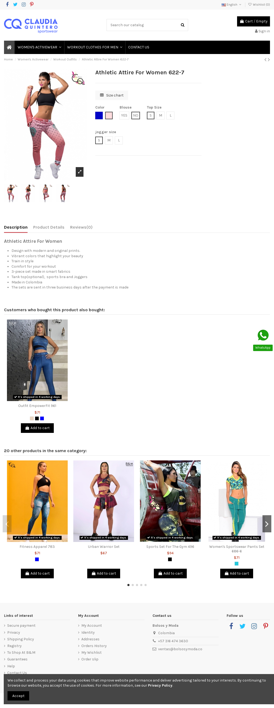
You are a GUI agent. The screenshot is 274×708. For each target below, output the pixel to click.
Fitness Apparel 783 (37, 546)
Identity (88, 632)
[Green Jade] (236, 563)
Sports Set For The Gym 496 (170, 546)
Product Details (48, 227)
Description (16, 227)
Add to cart (37, 428)
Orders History (94, 646)
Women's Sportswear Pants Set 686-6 (236, 548)
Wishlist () (259, 4)
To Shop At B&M (21, 652)
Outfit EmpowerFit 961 (37, 405)
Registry (14, 646)
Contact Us (17, 673)
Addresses (90, 639)
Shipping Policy (20, 639)
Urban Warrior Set (104, 546)
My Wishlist (91, 652)
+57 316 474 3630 (173, 641)
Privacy (13, 632)
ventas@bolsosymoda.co (180, 649)
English (232, 4)
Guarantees (17, 659)
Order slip (89, 659)
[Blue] (42, 418)
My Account (91, 625)
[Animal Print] (32, 418)
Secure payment (21, 625)
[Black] (37, 418)
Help (11, 666)
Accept (18, 696)
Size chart (112, 95)
